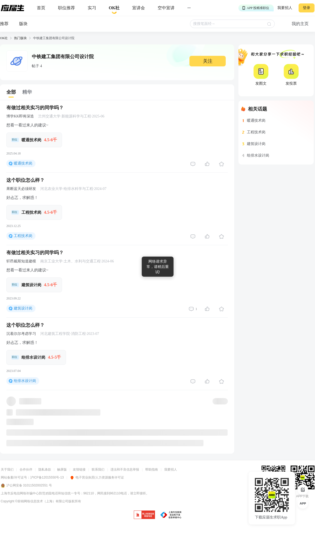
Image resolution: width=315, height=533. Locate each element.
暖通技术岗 (23, 163)
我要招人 (284, 8)
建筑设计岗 (23, 308)
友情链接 (79, 469)
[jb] (144, 515)
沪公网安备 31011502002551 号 (26, 486)
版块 (23, 23)
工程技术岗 (23, 236)
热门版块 (20, 38)
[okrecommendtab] (114, 8)
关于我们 (7, 469)
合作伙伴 (26, 469)
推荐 (4, 23)
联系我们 (98, 469)
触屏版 (62, 469)
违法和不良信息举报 (124, 469)
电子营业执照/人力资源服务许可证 (97, 477)
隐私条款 (44, 469)
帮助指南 (151, 469)
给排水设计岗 (25, 381)
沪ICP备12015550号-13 (47, 477)
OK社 (4, 38)
